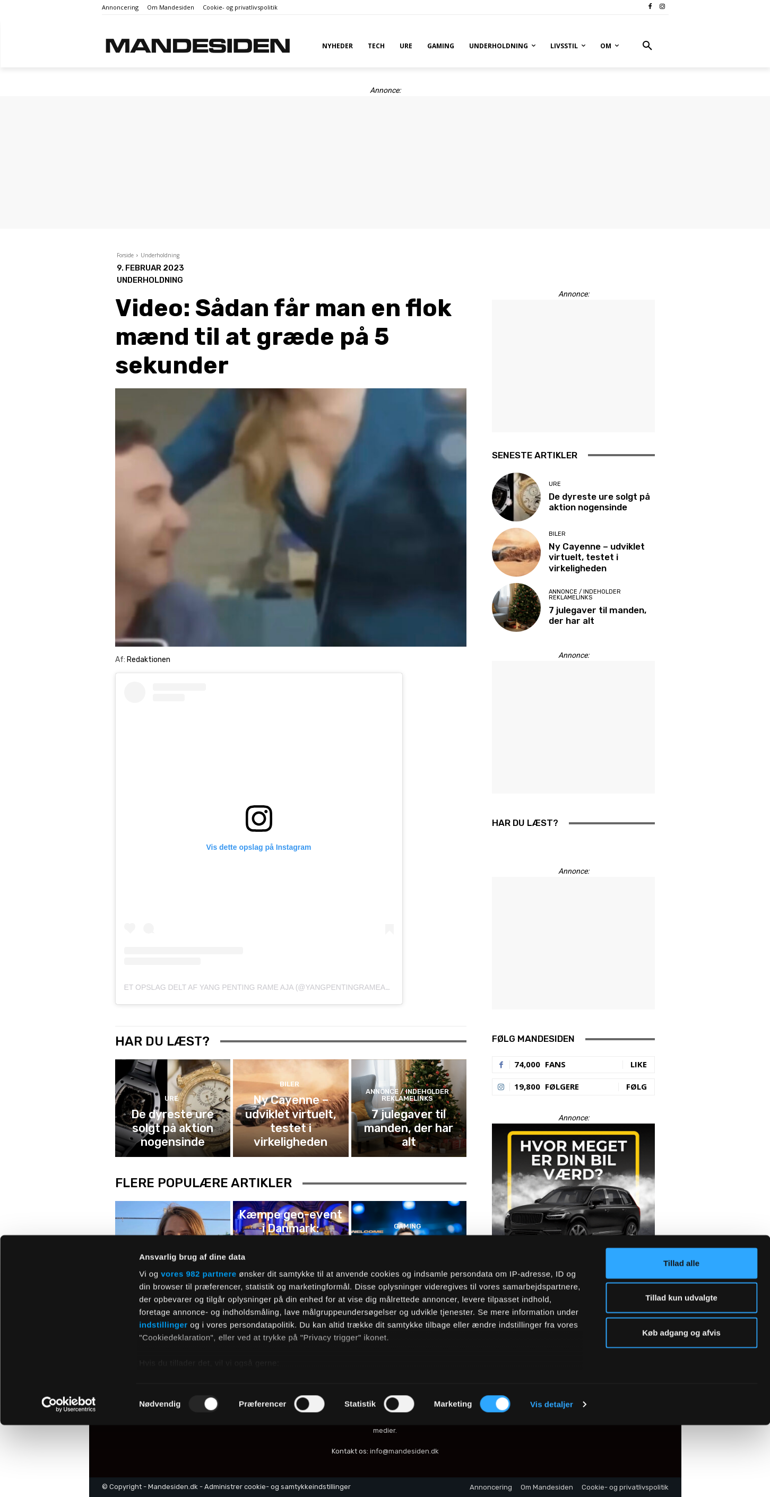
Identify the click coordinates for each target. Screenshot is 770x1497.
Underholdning (160, 255)
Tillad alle (681, 1334)
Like (638, 1064)
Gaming (289, 1243)
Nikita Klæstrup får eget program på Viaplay (173, 1270)
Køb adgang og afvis (681, 1404)
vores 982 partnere (198, 1345)
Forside (125, 255)
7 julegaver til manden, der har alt (409, 1134)
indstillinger (163, 1396)
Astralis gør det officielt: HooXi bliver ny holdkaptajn (408, 1265)
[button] (647, 46)
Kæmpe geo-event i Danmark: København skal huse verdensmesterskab (291, 1265)
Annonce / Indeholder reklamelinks (407, 1113)
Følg (636, 1086)
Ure (171, 1116)
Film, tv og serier (171, 1253)
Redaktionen (148, 660)
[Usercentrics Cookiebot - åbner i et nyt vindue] (68, 1476)
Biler (289, 1107)
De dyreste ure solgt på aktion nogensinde (172, 1134)
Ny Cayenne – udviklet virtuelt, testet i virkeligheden (291, 1129)
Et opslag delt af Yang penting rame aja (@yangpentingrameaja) (260, 987)
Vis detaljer (551, 1476)
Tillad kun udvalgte (681, 1369)
